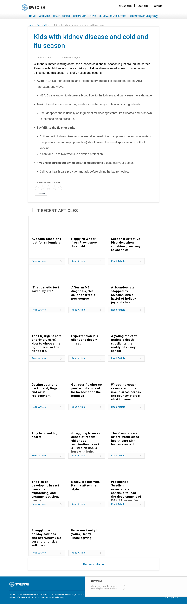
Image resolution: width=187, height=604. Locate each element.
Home (32, 16)
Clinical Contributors (112, 16)
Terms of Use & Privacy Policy (111, 595)
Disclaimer (131, 595)
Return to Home (93, 564)
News (93, 16)
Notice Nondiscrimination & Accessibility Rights (158, 595)
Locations (142, 6)
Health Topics (61, 16)
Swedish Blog (43, 25)
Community (79, 16)
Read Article (39, 261)
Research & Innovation (143, 16)
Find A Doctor (124, 6)
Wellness (44, 16)
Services (158, 6)
